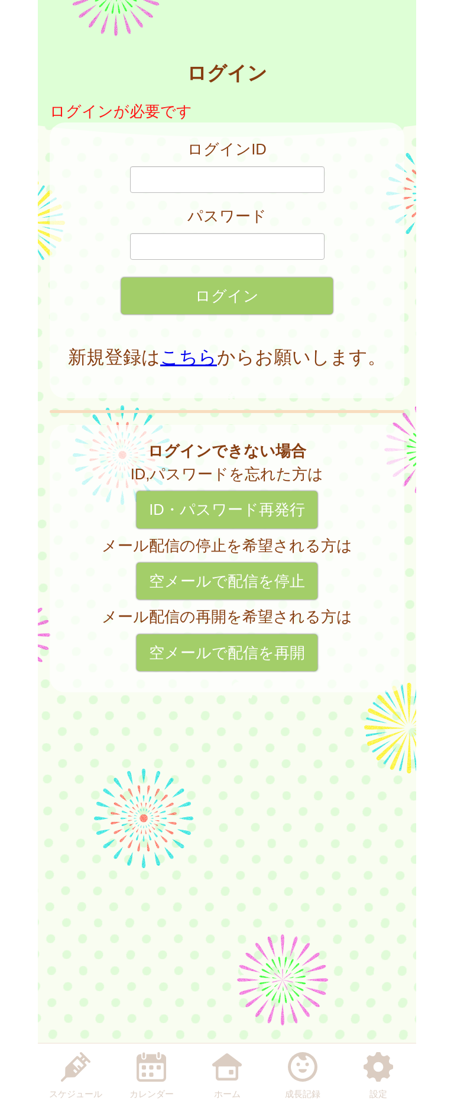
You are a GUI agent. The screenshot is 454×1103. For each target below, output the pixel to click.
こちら (188, 357)
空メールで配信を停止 (227, 581)
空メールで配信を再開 (227, 652)
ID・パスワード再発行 (227, 509)
